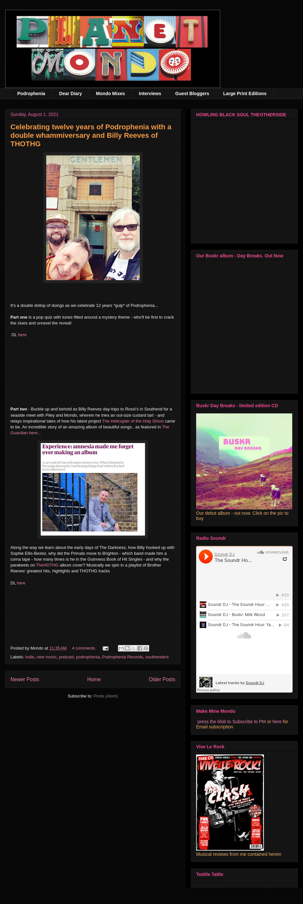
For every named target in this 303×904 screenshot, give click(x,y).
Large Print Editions (245, 93)
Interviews (150, 93)
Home (94, 679)
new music (46, 656)
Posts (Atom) (106, 696)
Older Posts (162, 679)
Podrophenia (31, 93)
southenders (157, 656)
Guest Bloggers (192, 93)
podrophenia (88, 656)
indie (29, 656)
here (22, 334)
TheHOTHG (47, 565)
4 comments (83, 648)
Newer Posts (24, 679)
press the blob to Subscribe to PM (231, 721)
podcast (66, 656)
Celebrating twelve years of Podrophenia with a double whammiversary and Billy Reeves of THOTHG (90, 135)
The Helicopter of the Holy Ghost (133, 421)
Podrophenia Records (122, 656)
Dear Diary (70, 93)
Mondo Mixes (110, 93)
